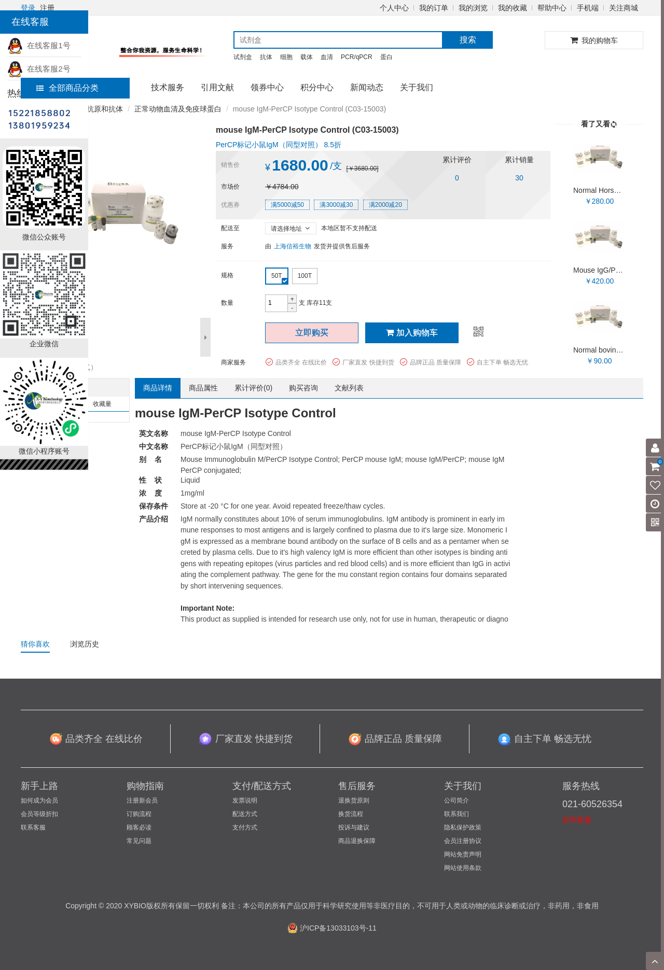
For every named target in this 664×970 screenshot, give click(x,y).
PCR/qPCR (356, 57)
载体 (306, 57)
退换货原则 (353, 800)
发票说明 (244, 800)
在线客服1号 (39, 45)
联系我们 (456, 814)
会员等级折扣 (39, 814)
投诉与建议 (353, 827)
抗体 (266, 57)
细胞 (286, 57)
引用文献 (217, 87)
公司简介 (456, 800)
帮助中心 (551, 8)
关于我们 (416, 87)
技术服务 (167, 87)
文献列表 (349, 388)
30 (519, 178)
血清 (327, 57)
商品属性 (203, 388)
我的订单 (433, 8)
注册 (47, 8)
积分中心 (317, 87)
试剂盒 (242, 57)
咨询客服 (576, 820)
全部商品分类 (67, 87)
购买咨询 (303, 388)
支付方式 (244, 827)
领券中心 (267, 87)
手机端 (588, 8)
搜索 (468, 39)
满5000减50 (287, 204)
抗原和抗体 (105, 109)
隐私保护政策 (462, 827)
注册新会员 (142, 800)
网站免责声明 (462, 854)
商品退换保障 (357, 841)
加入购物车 (412, 332)
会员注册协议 (462, 841)
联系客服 (33, 827)
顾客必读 (139, 827)
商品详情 (157, 388)
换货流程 (350, 814)
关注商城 (623, 8)
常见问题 (139, 841)
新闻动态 (366, 87)
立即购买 (311, 332)
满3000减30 (336, 204)
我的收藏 (512, 8)
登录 (28, 8)
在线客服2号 (39, 68)
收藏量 (102, 403)
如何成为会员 (39, 800)
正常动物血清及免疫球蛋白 (178, 109)
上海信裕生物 (292, 246)
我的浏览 (473, 8)
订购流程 (139, 814)
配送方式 (244, 814)
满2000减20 (385, 204)
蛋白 (386, 57)
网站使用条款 (462, 867)
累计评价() (253, 388)
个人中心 (394, 8)
